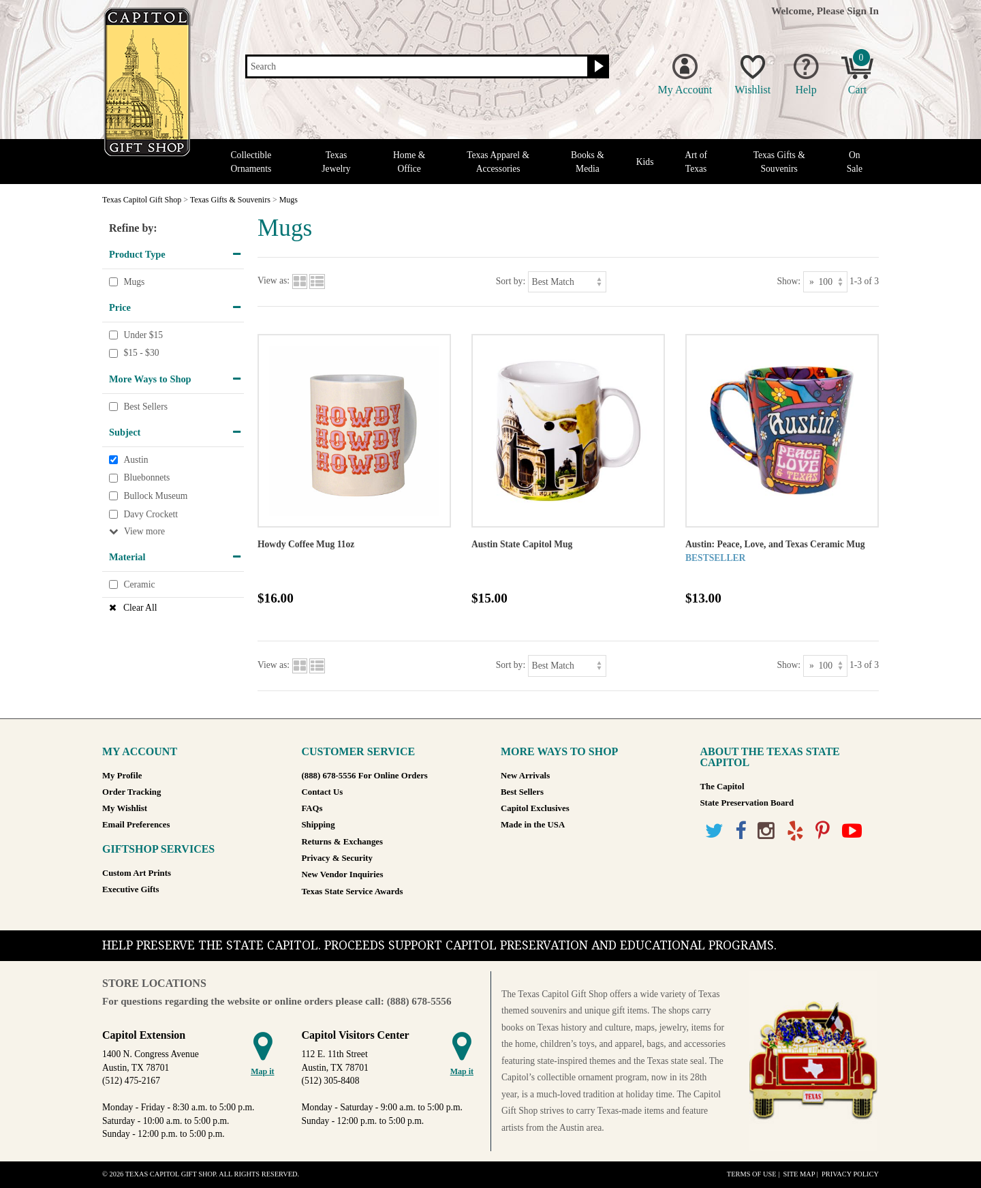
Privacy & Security (337, 858)
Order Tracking (131, 792)
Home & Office (409, 161)
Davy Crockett (150, 514)
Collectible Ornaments (251, 161)
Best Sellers (145, 406)
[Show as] (825, 281)
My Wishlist (124, 808)
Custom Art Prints (136, 873)
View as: (274, 281)
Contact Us (322, 792)
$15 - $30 (141, 353)
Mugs (133, 282)
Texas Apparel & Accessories (498, 161)
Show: (788, 281)
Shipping (318, 824)
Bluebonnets (146, 478)
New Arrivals (525, 775)
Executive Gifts (130, 889)
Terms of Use (752, 1174)
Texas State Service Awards (352, 891)
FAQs (312, 808)
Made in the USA (533, 824)
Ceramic (139, 584)
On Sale (854, 161)
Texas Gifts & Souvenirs (779, 161)
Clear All (140, 608)
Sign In (863, 10)
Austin (135, 460)
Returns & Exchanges (342, 842)
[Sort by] (567, 281)
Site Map (799, 1174)
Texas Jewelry (336, 161)
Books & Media (587, 161)
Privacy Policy (850, 1174)
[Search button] (597, 67)
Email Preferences (136, 824)
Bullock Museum (155, 496)
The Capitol (722, 786)
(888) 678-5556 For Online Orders (365, 775)
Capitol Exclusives (535, 808)
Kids (645, 162)
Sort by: (510, 281)
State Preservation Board (747, 803)
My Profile (122, 775)
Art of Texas (696, 161)
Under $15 (143, 335)
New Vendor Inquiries (343, 874)
